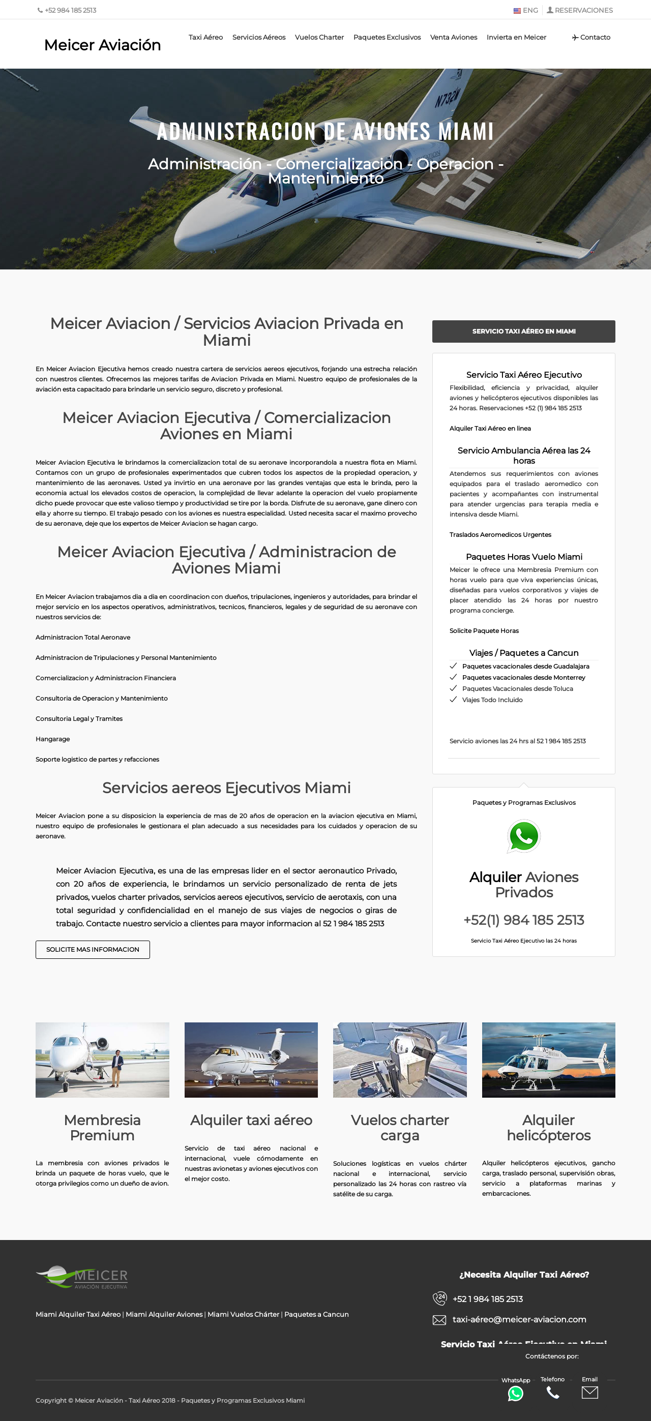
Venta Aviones (453, 37)
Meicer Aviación (102, 45)
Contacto (590, 37)
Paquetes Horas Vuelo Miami (524, 557)
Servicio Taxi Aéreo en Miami (524, 331)
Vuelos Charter (319, 37)
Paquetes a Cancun (316, 1314)
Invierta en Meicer (516, 37)
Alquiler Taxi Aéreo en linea (490, 428)
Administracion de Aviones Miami (326, 130)
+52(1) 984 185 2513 (523, 920)
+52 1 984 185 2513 (488, 1299)
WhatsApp (515, 1389)
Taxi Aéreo (206, 37)
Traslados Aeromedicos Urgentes (500, 534)
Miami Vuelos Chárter (243, 1314)
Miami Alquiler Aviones (164, 1314)
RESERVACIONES (584, 10)
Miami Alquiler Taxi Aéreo (78, 1314)
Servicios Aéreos (258, 37)
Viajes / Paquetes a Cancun (524, 653)
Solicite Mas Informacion (92, 949)
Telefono (553, 1388)
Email (590, 1388)
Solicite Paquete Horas (484, 630)
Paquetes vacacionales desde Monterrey (523, 677)
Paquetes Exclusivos (387, 37)
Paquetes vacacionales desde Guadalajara (525, 666)
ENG (525, 10)
